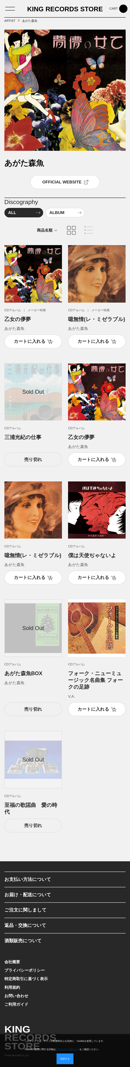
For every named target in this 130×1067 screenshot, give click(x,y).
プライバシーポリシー (24, 970)
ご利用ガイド (16, 1004)
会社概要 (12, 962)
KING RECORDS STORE (65, 9)
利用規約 (12, 987)
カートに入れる (30, 341)
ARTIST (9, 20)
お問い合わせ (16, 996)
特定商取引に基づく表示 (26, 979)
